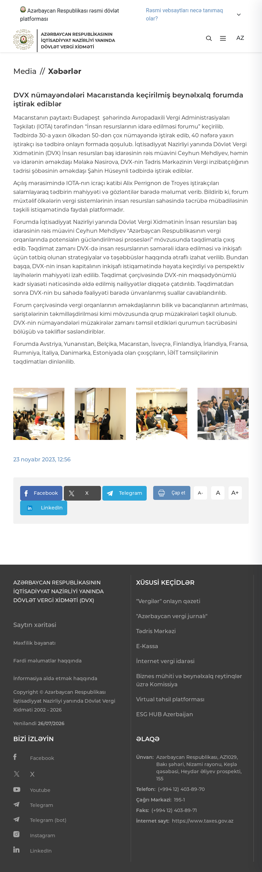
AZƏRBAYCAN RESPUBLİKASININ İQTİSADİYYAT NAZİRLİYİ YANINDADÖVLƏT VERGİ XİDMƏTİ (78, 40)
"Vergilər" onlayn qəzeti (168, 601)
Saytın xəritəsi (34, 625)
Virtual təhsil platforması (170, 699)
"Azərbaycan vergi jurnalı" (171, 616)
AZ (240, 38)
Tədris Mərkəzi (156, 631)
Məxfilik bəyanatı (34, 643)
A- (200, 492)
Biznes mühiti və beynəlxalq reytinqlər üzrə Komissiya (189, 680)
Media (25, 71)
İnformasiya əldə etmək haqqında (55, 678)
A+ (235, 492)
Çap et (171, 493)
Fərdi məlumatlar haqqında (47, 661)
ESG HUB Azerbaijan (164, 714)
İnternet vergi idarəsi (165, 661)
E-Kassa (147, 646)
